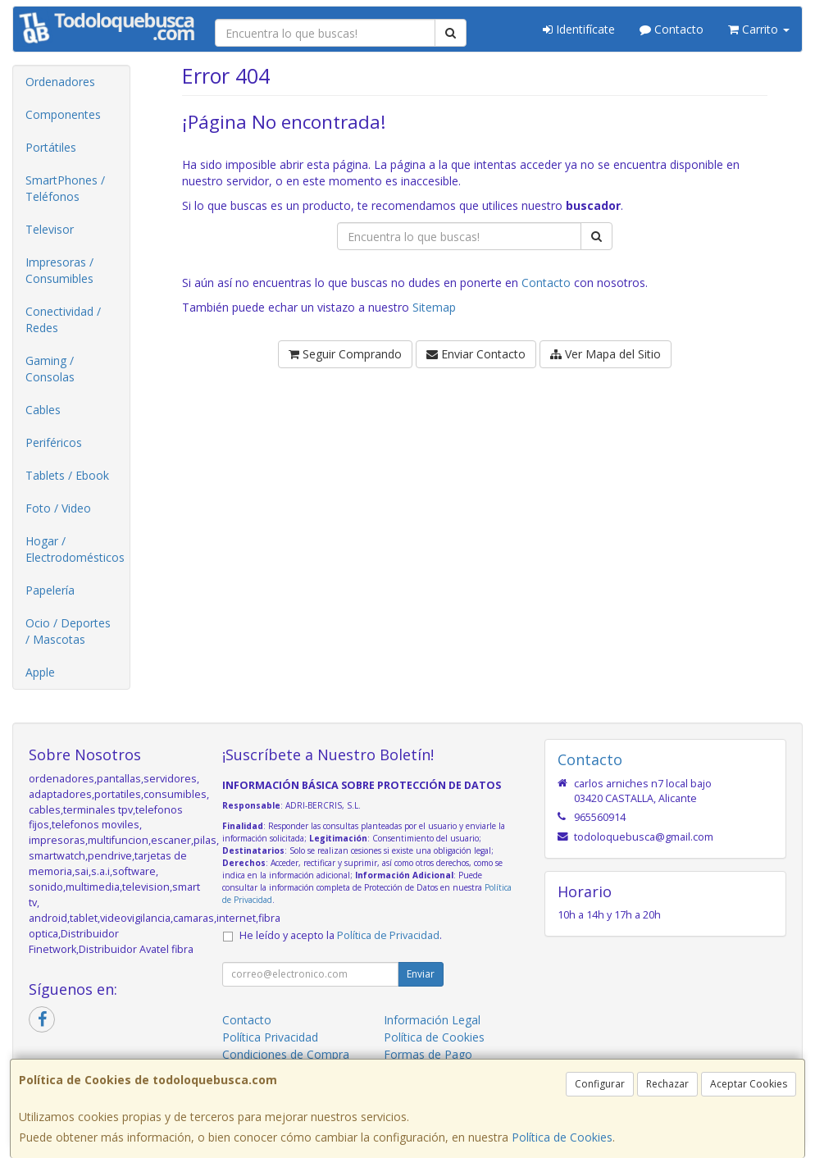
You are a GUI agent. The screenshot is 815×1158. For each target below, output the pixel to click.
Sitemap (434, 307)
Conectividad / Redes (63, 319)
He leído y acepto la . (340, 935)
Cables (43, 409)
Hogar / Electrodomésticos (75, 549)
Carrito (759, 29)
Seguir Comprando (345, 354)
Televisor (49, 229)
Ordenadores (60, 81)
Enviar (421, 974)
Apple (40, 672)
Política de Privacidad (388, 935)
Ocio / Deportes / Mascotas (68, 631)
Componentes (63, 114)
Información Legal (432, 1020)
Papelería (50, 590)
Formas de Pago (428, 1054)
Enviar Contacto (476, 354)
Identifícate (579, 29)
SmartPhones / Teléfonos (65, 188)
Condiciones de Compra (285, 1054)
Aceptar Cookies (748, 1084)
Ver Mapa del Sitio (605, 354)
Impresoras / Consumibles (59, 270)
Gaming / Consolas (50, 369)
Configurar (600, 1084)
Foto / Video (58, 508)
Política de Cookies (562, 1137)
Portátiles (50, 147)
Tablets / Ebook (67, 475)
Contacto (671, 29)
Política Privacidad (270, 1037)
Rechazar (667, 1084)
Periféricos (53, 442)
